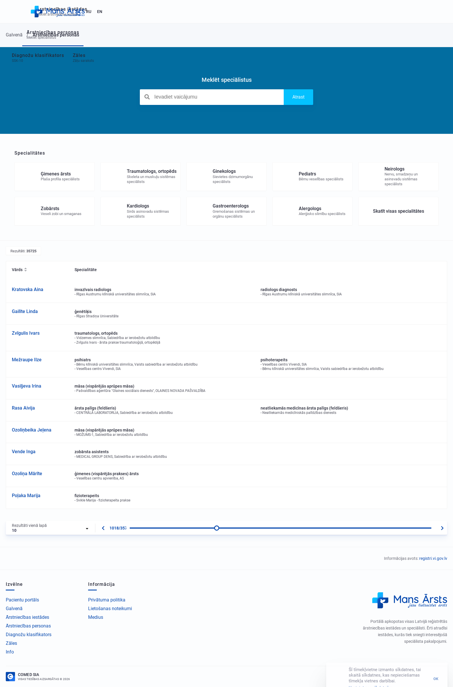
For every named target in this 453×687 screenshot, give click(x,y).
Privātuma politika (106, 600)
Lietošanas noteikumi (110, 608)
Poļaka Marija (26, 495)
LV (414, 11)
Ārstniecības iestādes (27, 617)
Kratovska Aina (27, 289)
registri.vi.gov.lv (433, 558)
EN (436, 11)
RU (425, 11)
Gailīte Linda (25, 311)
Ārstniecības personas (28, 626)
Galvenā (14, 608)
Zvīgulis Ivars (26, 333)
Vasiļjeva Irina (26, 386)
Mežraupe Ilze (27, 359)
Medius (95, 617)
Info (10, 652)
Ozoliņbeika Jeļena (31, 430)
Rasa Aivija (23, 408)
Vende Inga (24, 451)
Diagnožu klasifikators (28, 634)
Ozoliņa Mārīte (27, 473)
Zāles (11, 643)
